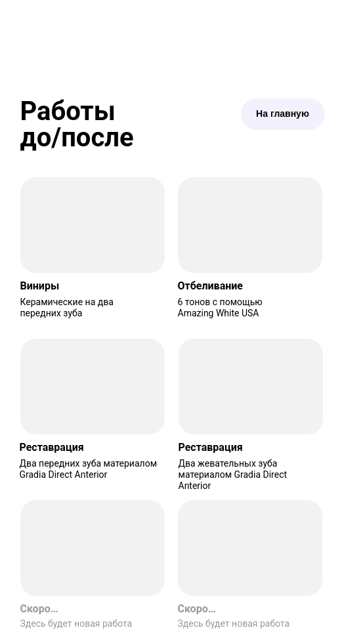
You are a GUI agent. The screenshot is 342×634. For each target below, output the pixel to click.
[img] (92, 225)
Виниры (40, 286)
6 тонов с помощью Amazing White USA (220, 307)
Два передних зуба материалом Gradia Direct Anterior (89, 469)
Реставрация (52, 447)
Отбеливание (210, 286)
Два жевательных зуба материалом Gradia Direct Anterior (233, 474)
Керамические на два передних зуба (67, 307)
